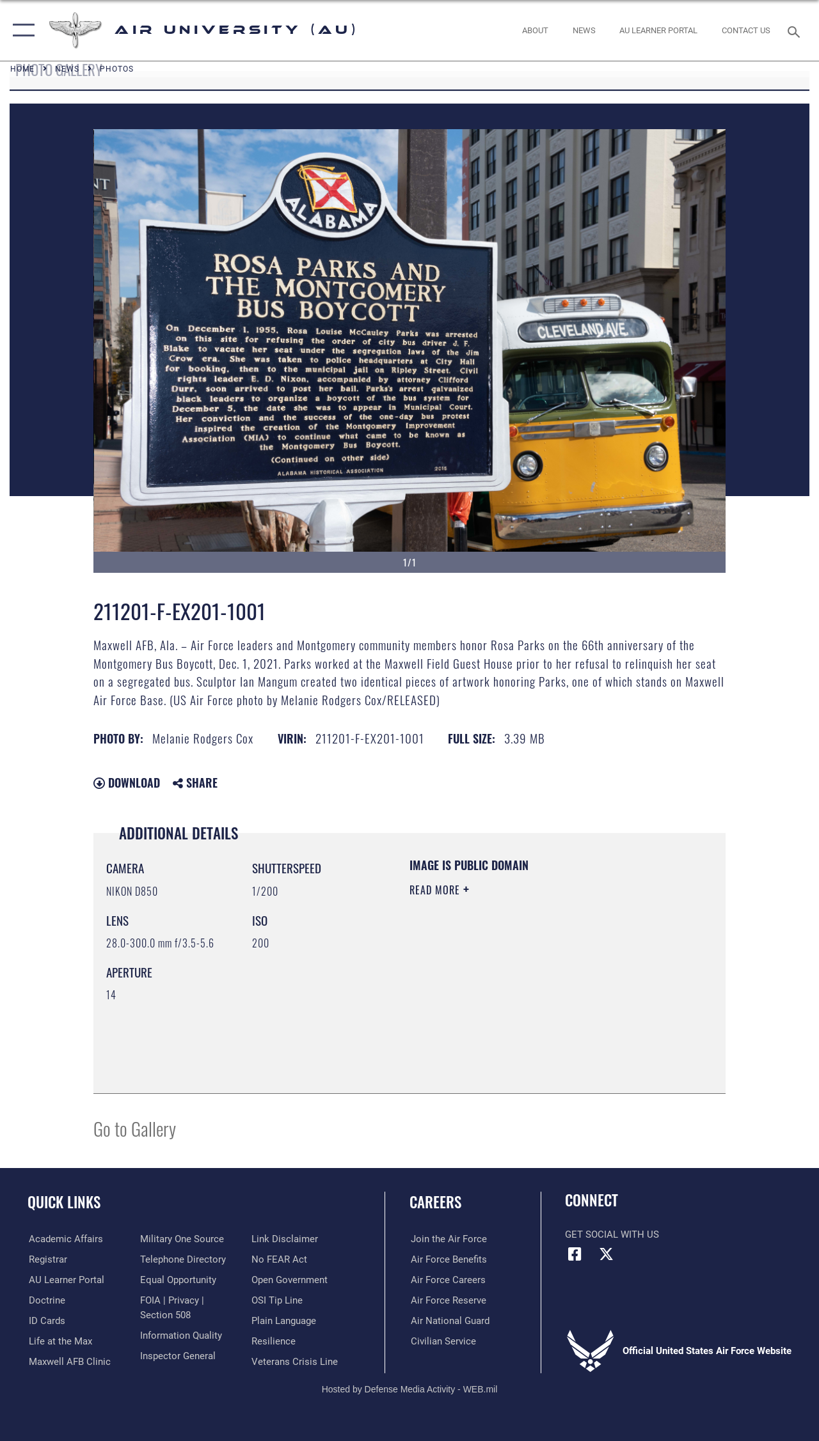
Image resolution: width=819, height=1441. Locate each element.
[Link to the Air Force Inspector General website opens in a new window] (177, 1355)
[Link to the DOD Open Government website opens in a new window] (289, 1279)
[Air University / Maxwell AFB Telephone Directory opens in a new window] (182, 1259)
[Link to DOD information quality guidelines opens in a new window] (180, 1335)
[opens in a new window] (658, 30)
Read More (436, 890)
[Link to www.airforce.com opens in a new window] (448, 1239)
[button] (21, 30)
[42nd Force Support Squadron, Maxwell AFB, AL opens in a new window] (59, 1340)
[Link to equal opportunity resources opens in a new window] (177, 1279)
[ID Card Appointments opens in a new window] (46, 1320)
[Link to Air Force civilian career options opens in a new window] (442, 1340)
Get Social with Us (612, 1234)
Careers (435, 1202)
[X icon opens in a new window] (606, 1254)
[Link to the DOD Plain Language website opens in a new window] (283, 1320)
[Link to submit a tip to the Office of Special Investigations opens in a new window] (277, 1299)
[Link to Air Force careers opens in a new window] (447, 1279)
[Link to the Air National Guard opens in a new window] (449, 1320)
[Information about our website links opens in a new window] (284, 1239)
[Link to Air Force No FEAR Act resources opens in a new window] (279, 1259)
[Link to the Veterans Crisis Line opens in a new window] (294, 1361)
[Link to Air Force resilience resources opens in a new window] (273, 1340)
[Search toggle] (796, 30)
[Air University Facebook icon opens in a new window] (574, 1254)
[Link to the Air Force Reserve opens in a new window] (447, 1299)
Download (126, 782)
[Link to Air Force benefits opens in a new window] (448, 1259)
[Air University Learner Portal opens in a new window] (65, 1279)
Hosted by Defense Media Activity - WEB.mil (410, 1388)
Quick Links (64, 1202)
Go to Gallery (134, 1128)
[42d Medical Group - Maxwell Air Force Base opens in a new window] (68, 1361)
